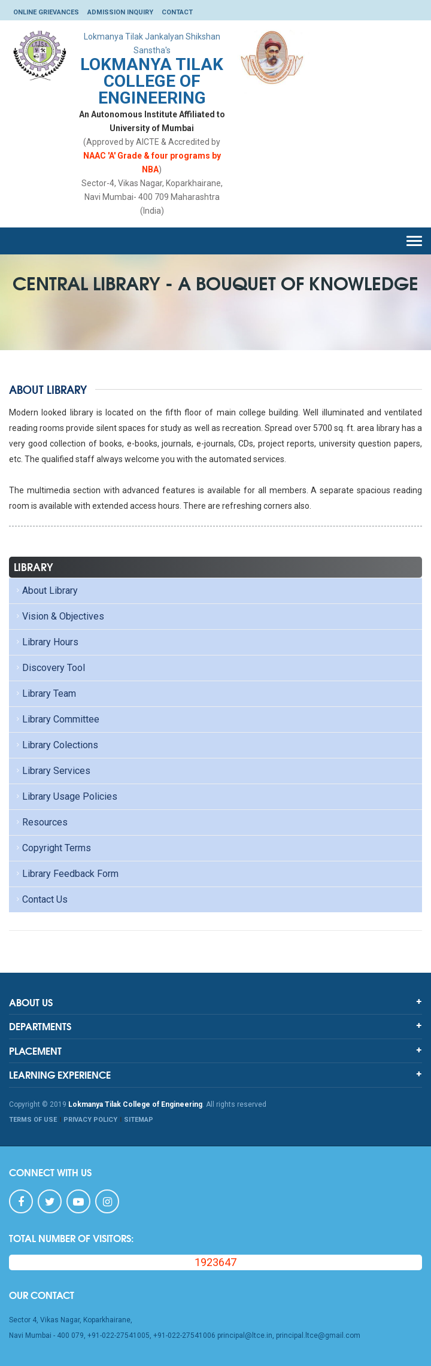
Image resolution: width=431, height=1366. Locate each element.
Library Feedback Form (66, 873)
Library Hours (46, 642)
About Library (46, 590)
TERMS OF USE (33, 1120)
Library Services (52, 770)
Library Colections (56, 745)
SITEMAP (138, 1120)
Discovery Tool (49, 667)
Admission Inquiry (120, 12)
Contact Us (41, 899)
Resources (41, 822)
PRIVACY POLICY (90, 1120)
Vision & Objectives (59, 616)
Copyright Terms (52, 848)
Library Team (45, 693)
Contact (177, 12)
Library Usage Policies (65, 796)
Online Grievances (46, 12)
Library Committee (56, 719)
